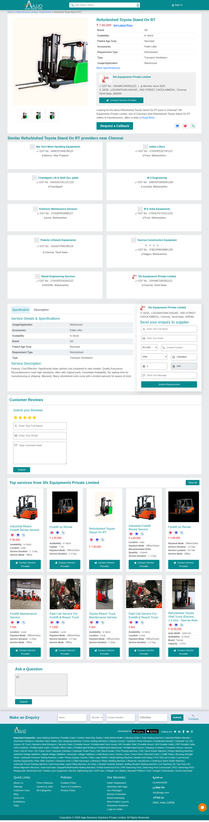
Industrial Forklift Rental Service (139, 527)
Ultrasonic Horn (63, 760)
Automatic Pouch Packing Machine (31, 763)
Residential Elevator (164, 740)
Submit (22, 469)
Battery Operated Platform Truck (135, 770)
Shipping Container (155, 747)
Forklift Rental (45, 11)
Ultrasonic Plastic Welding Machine (108, 760)
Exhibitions (19, 801)
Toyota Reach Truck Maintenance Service (103, 614)
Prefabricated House (134, 747)
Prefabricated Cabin (39, 747)
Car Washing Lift (167, 763)
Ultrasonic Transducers (138, 760)
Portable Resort (146, 743)
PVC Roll (158, 757)
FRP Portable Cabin (185, 743)
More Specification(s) (108, 67)
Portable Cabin (68, 737)
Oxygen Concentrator (163, 770)
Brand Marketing (115, 797)
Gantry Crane (122, 753)
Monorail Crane (151, 753)
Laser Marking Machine (47, 737)
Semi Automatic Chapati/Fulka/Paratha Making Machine (68, 767)
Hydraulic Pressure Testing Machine (38, 757)
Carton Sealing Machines (95, 740)
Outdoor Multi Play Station (90, 737)
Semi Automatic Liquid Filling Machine (67, 763)
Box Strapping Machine (70, 740)
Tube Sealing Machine (152, 737)
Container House (174, 747)
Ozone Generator (184, 770)
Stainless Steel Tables (46, 740)
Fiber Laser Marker (98, 757)
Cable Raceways (81, 760)
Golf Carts (99, 770)
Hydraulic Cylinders (61, 750)
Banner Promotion (116, 793)
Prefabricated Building (84, 747)
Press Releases (45, 782)
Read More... (149, 117)
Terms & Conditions (71, 786)
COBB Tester (167, 753)
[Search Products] (70, 4)
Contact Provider (55, 162)
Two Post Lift (183, 763)
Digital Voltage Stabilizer (54, 753)
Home (10, 11)
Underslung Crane (105, 753)
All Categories (44, 789)
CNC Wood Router (105, 750)
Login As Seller (115, 808)
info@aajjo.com (161, 792)
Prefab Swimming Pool (108, 767)
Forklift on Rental (61, 526)
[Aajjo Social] (175, 731)
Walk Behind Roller (113, 737)
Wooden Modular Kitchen (110, 763)
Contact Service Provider (122, 99)
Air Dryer (92, 763)
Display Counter (117, 740)
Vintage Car (112, 770)
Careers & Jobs (45, 786)
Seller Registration (116, 782)
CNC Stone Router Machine (152, 750)
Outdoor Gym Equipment (55, 770)
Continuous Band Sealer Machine (167, 760)
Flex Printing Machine (126, 750)
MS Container (21, 747)
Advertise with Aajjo (117, 786)
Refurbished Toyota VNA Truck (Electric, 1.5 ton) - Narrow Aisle (183, 616)
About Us (18, 782)
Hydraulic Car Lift (183, 740)
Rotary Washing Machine (180, 750)
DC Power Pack (42, 750)
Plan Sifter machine (44, 760)
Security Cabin (65, 743)
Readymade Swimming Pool (27, 770)
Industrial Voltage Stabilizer (27, 753)
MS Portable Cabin (164, 743)
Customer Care (22, 789)
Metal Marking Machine (121, 757)
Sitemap (18, 786)
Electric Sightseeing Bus (81, 770)
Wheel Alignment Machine (26, 767)
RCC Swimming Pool (183, 767)
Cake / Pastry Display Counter (73, 757)
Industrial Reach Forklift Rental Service (24, 527)
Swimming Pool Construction (157, 767)
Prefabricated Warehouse (109, 747)
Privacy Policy (68, 789)
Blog (16, 793)
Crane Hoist (137, 753)
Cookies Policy (68, 782)
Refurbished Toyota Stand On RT (102, 529)
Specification (20, 309)
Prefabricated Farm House (104, 743)
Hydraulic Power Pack (83, 750)
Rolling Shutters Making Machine (141, 763)
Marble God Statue (143, 757)
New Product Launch (118, 801)
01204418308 (160, 782)
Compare (193, 717)
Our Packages (114, 789)
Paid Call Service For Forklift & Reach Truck (64, 614)
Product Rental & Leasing (26, 11)
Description (41, 309)
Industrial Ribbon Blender (177, 737)
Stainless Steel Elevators (44, 743)
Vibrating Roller (132, 737)
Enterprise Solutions (117, 804)
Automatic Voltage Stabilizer (81, 753)
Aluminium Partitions (24, 740)
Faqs (16, 804)
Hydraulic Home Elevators (139, 740)
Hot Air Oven (27, 750)
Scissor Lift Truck (22, 743)
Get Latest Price (123, 24)
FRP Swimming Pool (131, 767)
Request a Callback (114, 125)
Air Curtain (170, 757)
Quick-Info (19, 797)
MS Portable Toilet (128, 743)
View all (192, 482)
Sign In (177, 4)
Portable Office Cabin (61, 747)
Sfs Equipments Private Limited (132, 76)
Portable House (81, 743)
